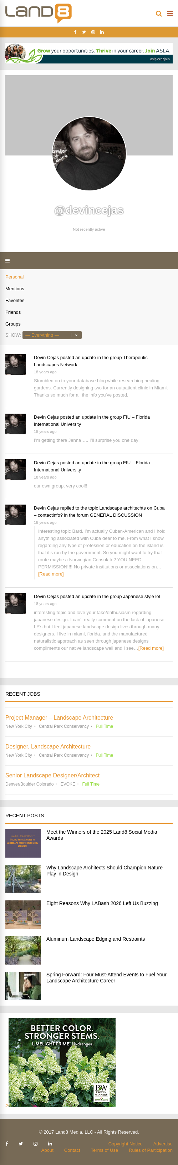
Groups (13, 324)
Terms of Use (104, 1150)
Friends (13, 312)
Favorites (14, 300)
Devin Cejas (46, 357)
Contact (72, 1150)
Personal (14, 277)
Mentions (14, 288)
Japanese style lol (141, 596)
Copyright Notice (125, 1143)
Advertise (163, 1143)
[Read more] (51, 574)
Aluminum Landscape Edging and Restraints (95, 939)
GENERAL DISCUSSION (116, 515)
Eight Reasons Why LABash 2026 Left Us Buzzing (102, 903)
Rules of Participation (151, 1150)
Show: (13, 335)
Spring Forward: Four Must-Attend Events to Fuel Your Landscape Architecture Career (106, 977)
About (47, 1150)
